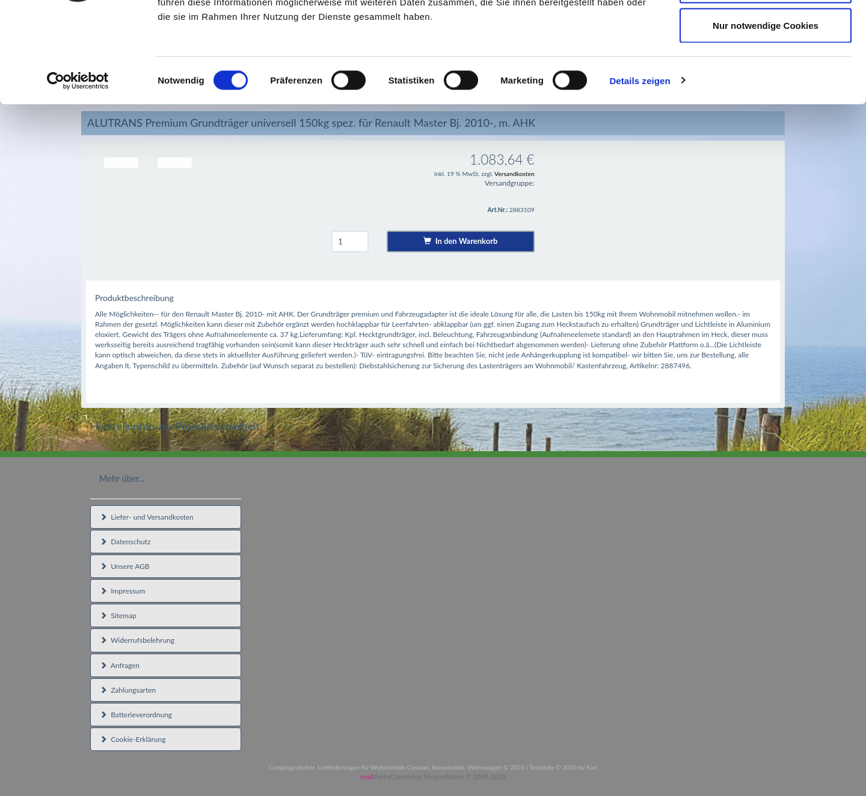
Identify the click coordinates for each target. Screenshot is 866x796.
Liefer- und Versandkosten (147, 516)
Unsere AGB (125, 566)
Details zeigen (639, 165)
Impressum (122, 590)
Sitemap (118, 615)
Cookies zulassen (765, 31)
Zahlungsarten (128, 689)
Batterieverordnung (136, 714)
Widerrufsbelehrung (137, 640)
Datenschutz (125, 541)
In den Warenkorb (460, 241)
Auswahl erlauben (765, 71)
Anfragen (120, 665)
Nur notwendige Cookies (765, 110)
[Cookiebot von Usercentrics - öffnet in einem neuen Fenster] (78, 166)
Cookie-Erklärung (132, 739)
